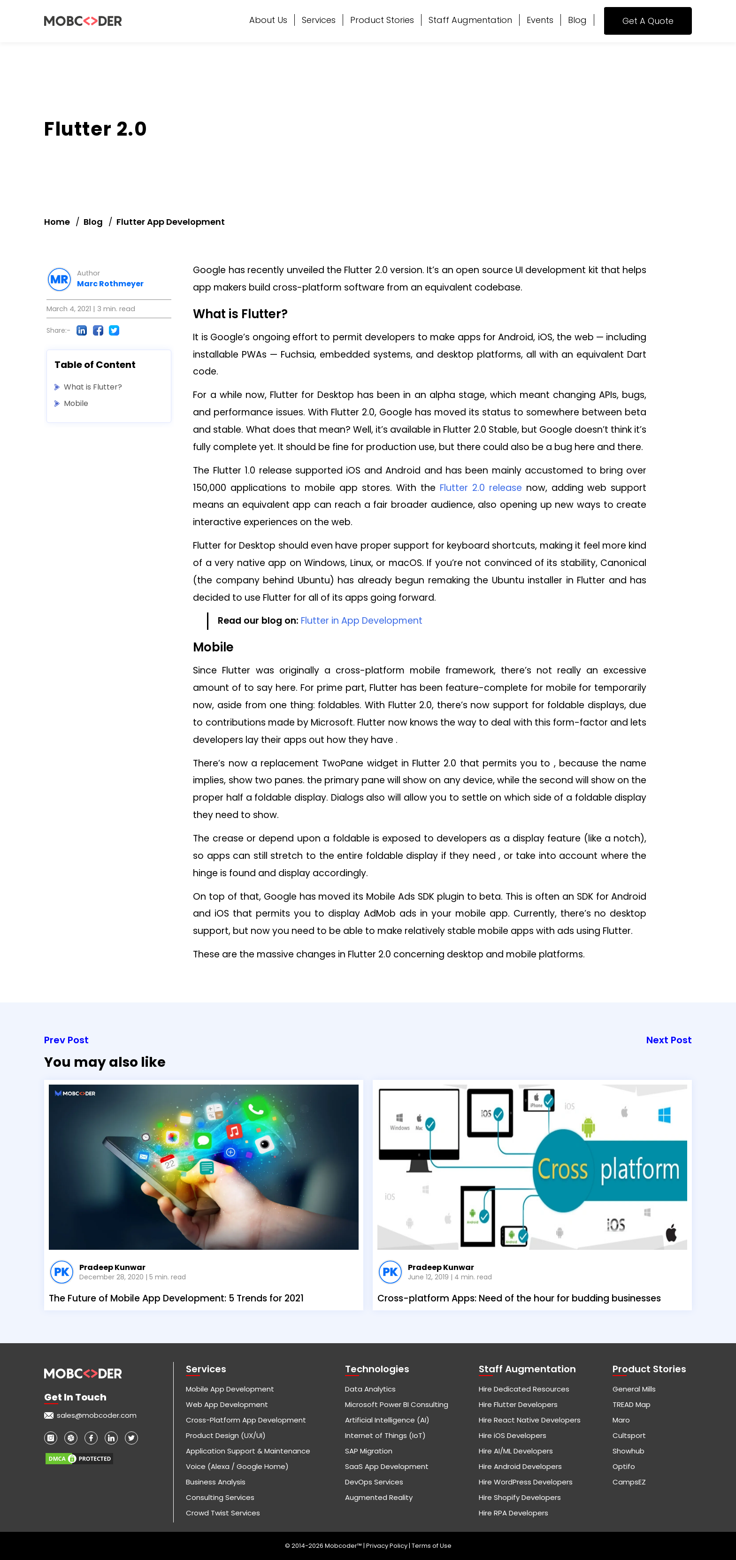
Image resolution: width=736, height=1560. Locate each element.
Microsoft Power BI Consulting (396, 1404)
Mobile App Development (230, 1389)
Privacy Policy (387, 1545)
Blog (577, 20)
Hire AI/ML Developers (516, 1451)
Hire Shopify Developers (520, 1497)
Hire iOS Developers (512, 1435)
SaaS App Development (387, 1466)
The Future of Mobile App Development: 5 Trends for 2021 (176, 1298)
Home (57, 222)
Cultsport (629, 1435)
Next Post (669, 1040)
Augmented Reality (379, 1497)
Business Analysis (215, 1482)
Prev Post (66, 1040)
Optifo (624, 1466)
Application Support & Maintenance (248, 1451)
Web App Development (227, 1404)
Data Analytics (370, 1389)
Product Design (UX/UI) (226, 1435)
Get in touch (75, 1397)
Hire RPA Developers (513, 1513)
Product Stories (382, 20)
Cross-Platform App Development (246, 1420)
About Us (268, 20)
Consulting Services (220, 1497)
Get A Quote (648, 21)
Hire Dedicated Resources (524, 1389)
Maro (621, 1420)
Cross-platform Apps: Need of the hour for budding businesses (519, 1298)
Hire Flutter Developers (518, 1404)
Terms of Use (432, 1545)
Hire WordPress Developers (526, 1482)
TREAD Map (632, 1404)
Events (540, 20)
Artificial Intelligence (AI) (387, 1420)
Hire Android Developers (520, 1466)
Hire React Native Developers (530, 1420)
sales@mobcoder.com (97, 1415)
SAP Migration (368, 1451)
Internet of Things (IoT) (385, 1435)
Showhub (628, 1451)
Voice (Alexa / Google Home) (237, 1466)
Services (319, 20)
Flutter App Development (170, 222)
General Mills (634, 1389)
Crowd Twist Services (223, 1513)
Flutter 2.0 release (481, 488)
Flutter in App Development (361, 620)
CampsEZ (629, 1482)
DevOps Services (374, 1482)
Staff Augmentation (470, 20)
